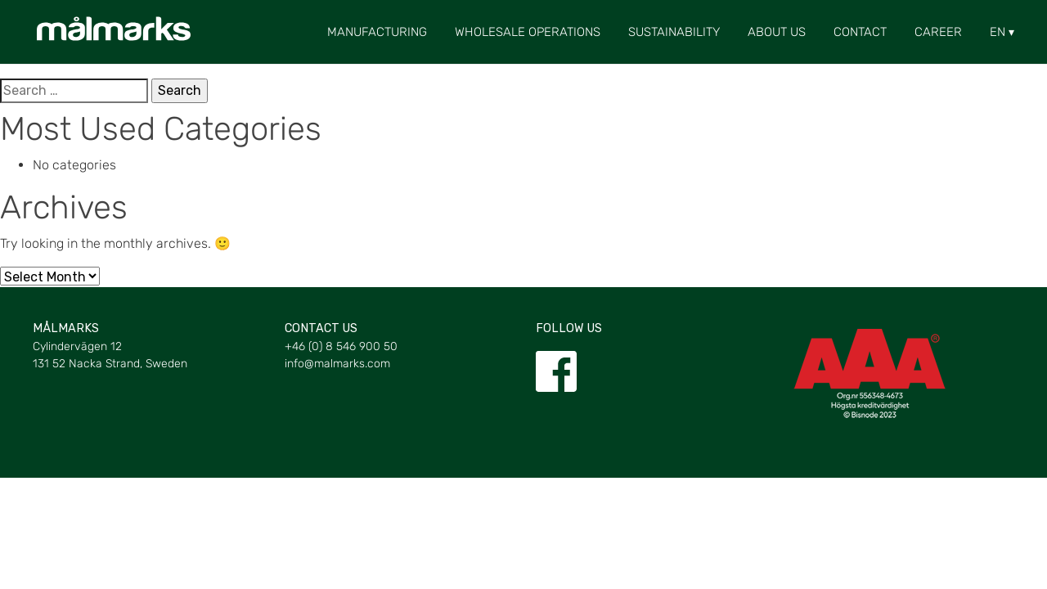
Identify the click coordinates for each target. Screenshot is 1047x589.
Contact (860, 32)
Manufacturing (377, 32)
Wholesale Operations (527, 32)
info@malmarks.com (337, 364)
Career (938, 32)
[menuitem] (997, 32)
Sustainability (674, 32)
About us (777, 32)
